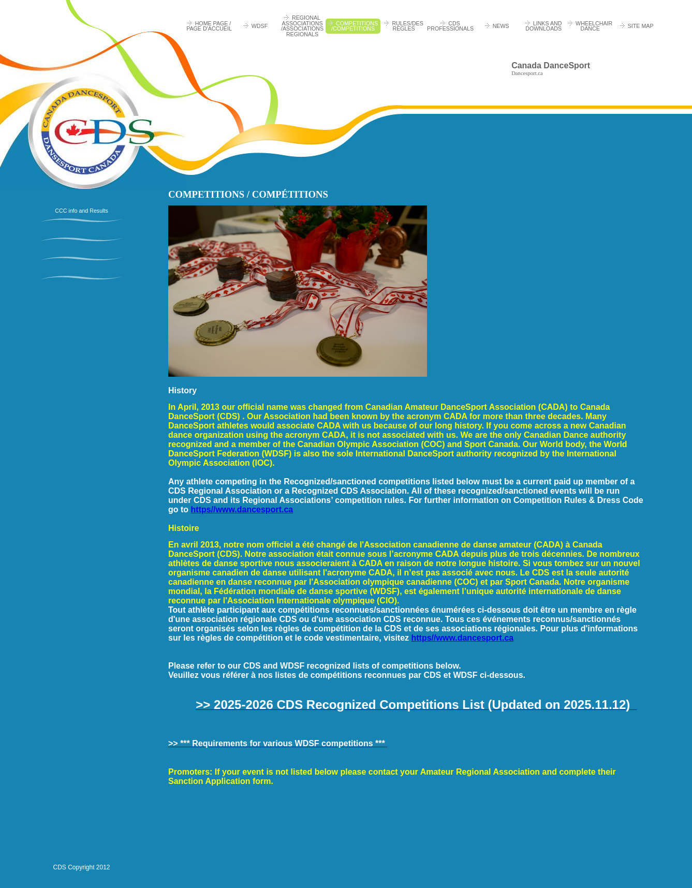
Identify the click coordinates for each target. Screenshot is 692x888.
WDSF (260, 26)
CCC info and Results (81, 211)
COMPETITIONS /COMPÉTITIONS (354, 26)
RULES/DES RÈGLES (407, 26)
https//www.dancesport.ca (242, 509)
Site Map (641, 26)
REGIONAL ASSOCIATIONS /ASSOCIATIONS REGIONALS (302, 25)
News (501, 26)
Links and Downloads (543, 26)
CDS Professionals (450, 26)
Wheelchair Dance (594, 26)
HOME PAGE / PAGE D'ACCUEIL (209, 26)
